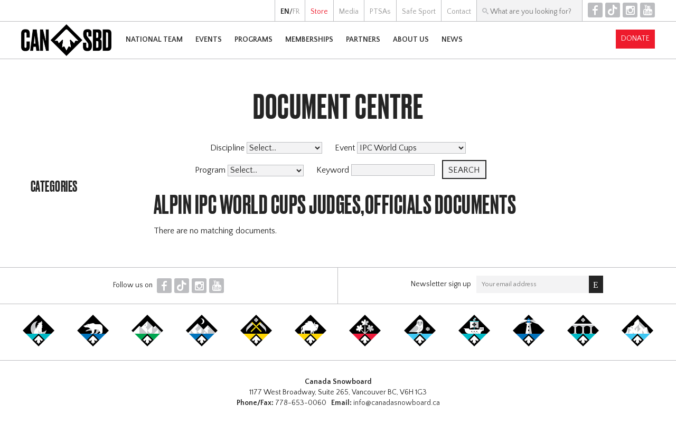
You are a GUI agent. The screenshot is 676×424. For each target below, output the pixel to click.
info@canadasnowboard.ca (396, 403)
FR (296, 11)
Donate (635, 38)
